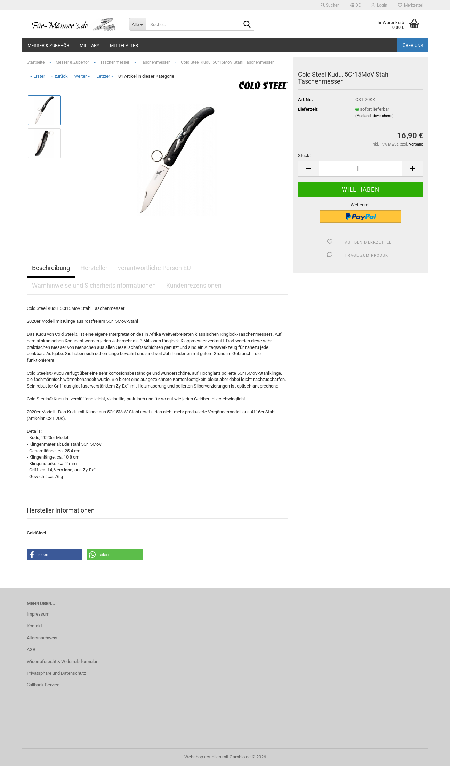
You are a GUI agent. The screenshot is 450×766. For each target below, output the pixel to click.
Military (89, 45)
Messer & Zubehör (48, 45)
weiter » (82, 76)
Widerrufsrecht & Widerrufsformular (62, 661)
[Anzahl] (360, 169)
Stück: (304, 155)
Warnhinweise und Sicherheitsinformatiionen (94, 285)
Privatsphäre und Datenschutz (56, 673)
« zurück (59, 76)
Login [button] (379, 5)
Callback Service (43, 684)
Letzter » (104, 76)
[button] (355, 5)
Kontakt (34, 625)
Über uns (413, 45)
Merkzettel (410, 5)
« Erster (37, 76)
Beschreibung (51, 268)
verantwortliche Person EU (154, 268)
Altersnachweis (42, 637)
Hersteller (93, 268)
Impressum (38, 614)
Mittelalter (124, 45)
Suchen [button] (330, 5)
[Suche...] (137, 24)
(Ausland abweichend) (374, 116)
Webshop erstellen (202, 756)
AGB (31, 649)
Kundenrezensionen (194, 285)
